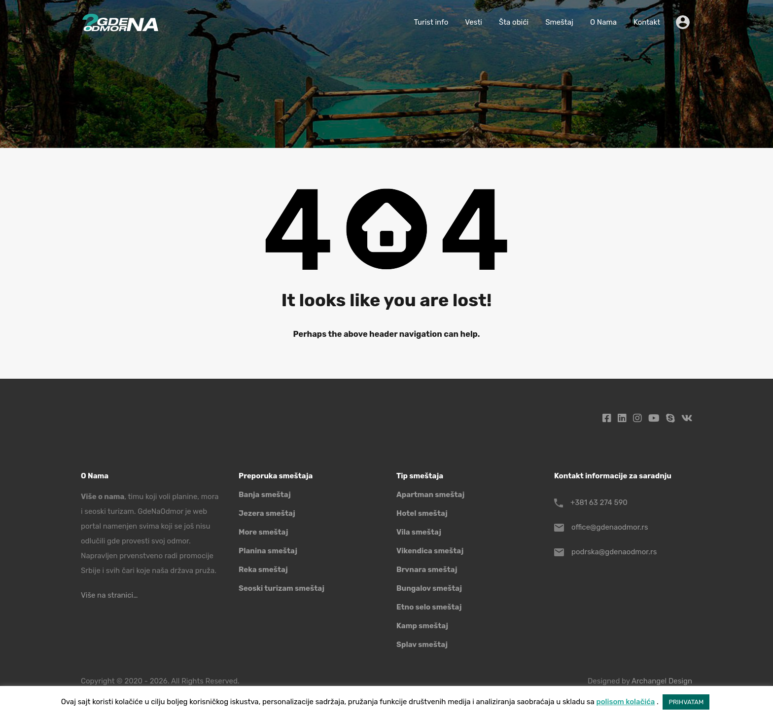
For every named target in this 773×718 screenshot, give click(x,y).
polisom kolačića (625, 701)
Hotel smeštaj (422, 513)
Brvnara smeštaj (426, 569)
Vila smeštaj (418, 532)
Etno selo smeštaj (428, 607)
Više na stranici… (109, 595)
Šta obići (513, 22)
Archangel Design (662, 681)
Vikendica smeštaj (429, 550)
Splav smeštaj (422, 644)
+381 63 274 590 (599, 502)
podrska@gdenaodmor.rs (614, 551)
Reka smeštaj (263, 569)
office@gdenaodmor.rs (609, 527)
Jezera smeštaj (267, 513)
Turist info (431, 22)
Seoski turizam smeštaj (281, 588)
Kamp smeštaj (422, 625)
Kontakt (646, 22)
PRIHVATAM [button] (685, 702)
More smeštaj (263, 532)
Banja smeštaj (265, 494)
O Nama (603, 22)
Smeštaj (559, 22)
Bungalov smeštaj (429, 588)
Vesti (473, 22)
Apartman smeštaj (430, 494)
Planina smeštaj (268, 550)
